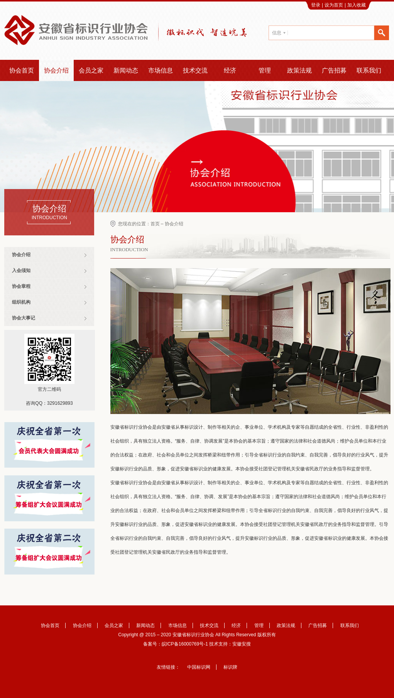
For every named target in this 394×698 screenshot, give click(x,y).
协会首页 (21, 70)
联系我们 (369, 70)
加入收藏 (356, 5)
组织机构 (21, 302)
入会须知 (21, 270)
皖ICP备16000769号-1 (185, 644)
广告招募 (334, 70)
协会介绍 (56, 70)
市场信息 (160, 70)
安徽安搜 (241, 644)
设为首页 (334, 5)
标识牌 (230, 667)
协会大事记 (23, 318)
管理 (265, 70)
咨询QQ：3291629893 (49, 403)
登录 (315, 5)
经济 (230, 70)
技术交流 (195, 70)
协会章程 (21, 286)
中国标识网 (198, 667)
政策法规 (299, 70)
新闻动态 (125, 70)
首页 (155, 223)
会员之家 (91, 70)
